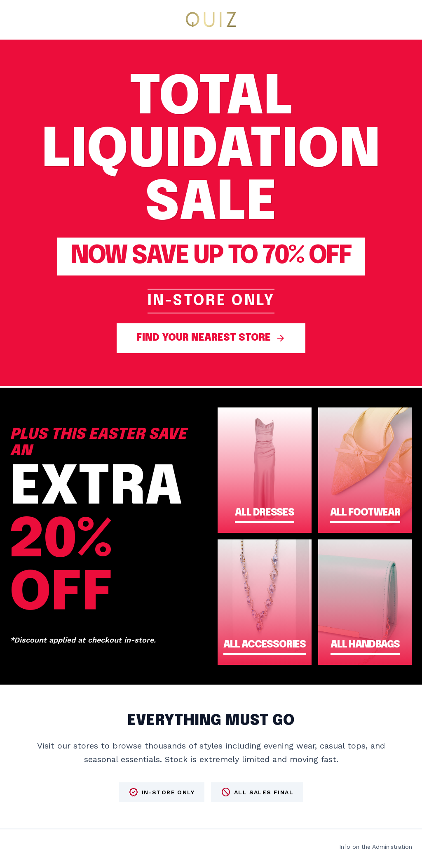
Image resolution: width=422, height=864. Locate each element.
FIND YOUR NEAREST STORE (211, 338)
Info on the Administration (375, 846)
